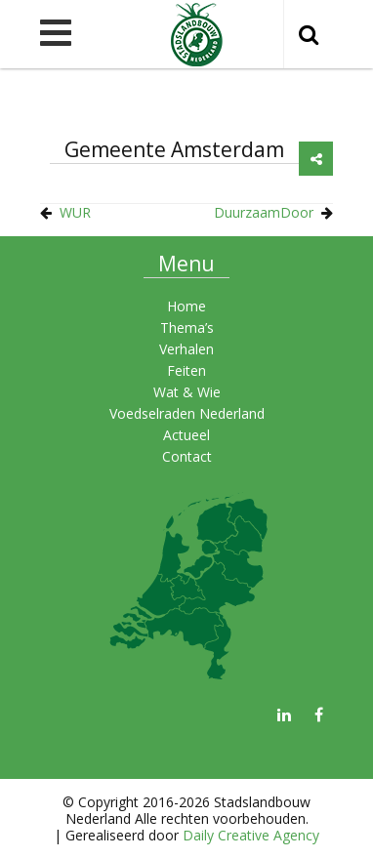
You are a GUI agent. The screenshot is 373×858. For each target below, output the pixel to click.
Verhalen (186, 349)
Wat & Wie (187, 392)
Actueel (186, 435)
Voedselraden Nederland (187, 413)
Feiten (186, 370)
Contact (187, 456)
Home (186, 306)
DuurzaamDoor (263, 212)
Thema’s (187, 327)
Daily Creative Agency (251, 835)
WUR (75, 212)
